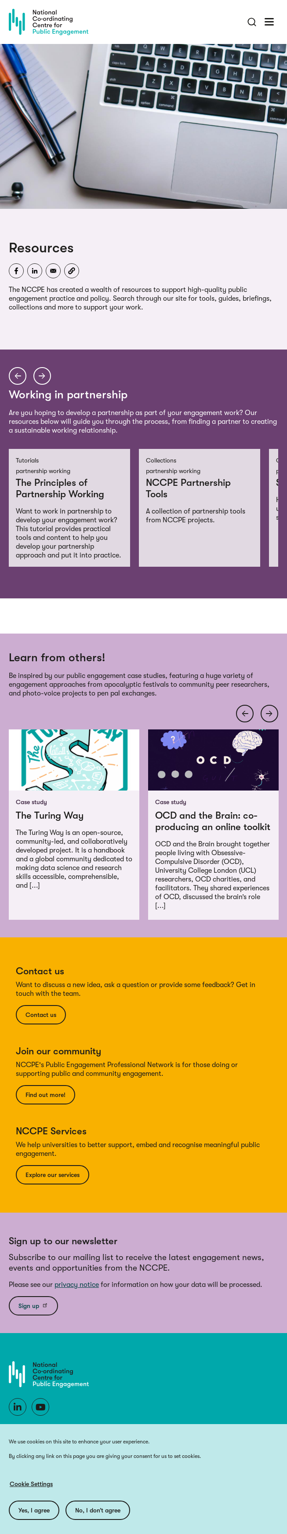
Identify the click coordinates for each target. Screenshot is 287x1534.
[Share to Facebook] (16, 270)
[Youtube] (40, 1407)
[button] (71, 270)
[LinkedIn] (17, 1407)
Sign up (33, 1305)
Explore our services (52, 1174)
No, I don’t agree (97, 1510)
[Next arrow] (42, 376)
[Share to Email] (53, 270)
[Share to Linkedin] (34, 270)
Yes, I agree (34, 1510)
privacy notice (76, 1285)
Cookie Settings (31, 1483)
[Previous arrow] (17, 376)
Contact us (40, 1014)
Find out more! (45, 1094)
